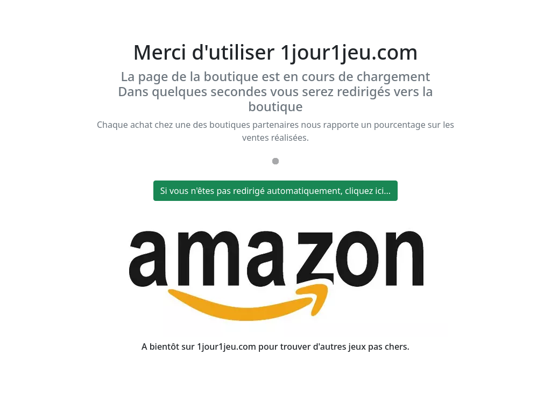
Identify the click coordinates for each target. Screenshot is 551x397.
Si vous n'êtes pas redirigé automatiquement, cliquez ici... (275, 191)
